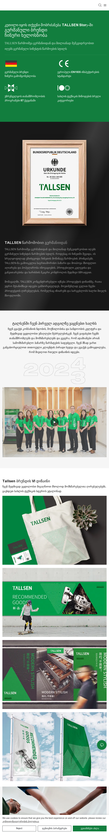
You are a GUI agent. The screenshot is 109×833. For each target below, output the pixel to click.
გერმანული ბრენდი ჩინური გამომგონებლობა (20, 74)
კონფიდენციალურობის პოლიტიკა (20, 821)
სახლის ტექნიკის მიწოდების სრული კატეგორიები (79, 98)
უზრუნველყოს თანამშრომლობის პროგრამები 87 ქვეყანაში (25, 98)
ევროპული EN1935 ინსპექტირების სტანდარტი (78, 74)
